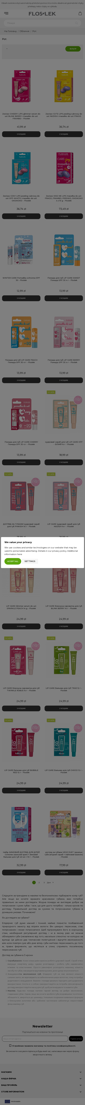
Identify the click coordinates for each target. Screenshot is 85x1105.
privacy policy (59, 551)
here (19, 554)
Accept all (12, 561)
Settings (30, 561)
